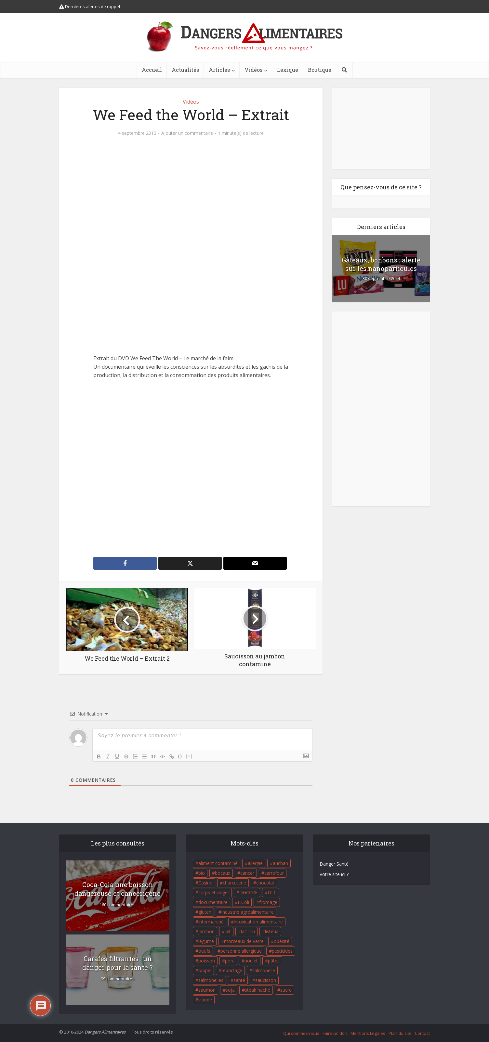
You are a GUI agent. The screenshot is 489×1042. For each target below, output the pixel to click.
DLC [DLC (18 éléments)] (272, 892)
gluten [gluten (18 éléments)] (204, 912)
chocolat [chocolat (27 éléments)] (265, 883)
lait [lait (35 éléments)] (228, 931)
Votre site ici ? (334, 874)
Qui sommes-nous (301, 1033)
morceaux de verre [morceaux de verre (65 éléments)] (244, 941)
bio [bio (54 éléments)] (201, 873)
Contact (422, 1033)
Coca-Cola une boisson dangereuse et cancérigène (117, 888)
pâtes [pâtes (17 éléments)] (274, 961)
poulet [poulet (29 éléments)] (251, 961)
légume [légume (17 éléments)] (206, 941)
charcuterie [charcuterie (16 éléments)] (234, 883)
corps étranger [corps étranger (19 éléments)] (213, 892)
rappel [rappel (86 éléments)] (204, 970)
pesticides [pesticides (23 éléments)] (282, 951)
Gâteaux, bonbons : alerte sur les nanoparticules (381, 264)
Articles (219, 69)
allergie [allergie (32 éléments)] (255, 863)
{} (180, 756)
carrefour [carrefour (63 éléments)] (274, 873)
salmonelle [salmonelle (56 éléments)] (263, 970)
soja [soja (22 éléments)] (230, 990)
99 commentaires (118, 979)
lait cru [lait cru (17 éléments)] (248, 931)
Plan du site (400, 1033)
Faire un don (335, 1033)
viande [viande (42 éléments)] (205, 1000)
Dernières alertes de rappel (89, 6)
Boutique (319, 69)
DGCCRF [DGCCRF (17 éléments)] (248, 892)
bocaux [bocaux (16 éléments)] (222, 873)
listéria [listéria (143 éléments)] (272, 931)
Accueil (152, 69)
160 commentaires (117, 905)
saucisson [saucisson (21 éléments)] (265, 980)
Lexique (287, 69)
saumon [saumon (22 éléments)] (207, 990)
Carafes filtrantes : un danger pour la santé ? (117, 963)
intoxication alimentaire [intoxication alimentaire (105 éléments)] (258, 922)
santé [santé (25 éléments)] (239, 980)
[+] (189, 756)
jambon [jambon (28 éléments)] (206, 931)
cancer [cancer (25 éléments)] (247, 873)
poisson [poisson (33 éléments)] (206, 961)
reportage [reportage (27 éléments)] (231, 970)
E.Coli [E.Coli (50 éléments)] (243, 902)
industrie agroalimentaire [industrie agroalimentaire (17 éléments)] (247, 912)
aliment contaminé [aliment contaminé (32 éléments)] (218, 863)
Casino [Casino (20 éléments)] (205, 883)
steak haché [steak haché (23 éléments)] (257, 990)
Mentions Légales (367, 1033)
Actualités (185, 69)
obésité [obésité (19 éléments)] (281, 941)
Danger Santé (334, 864)
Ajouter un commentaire (187, 133)
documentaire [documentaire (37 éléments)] (213, 902)
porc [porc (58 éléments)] (229, 961)
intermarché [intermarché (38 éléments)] (211, 922)
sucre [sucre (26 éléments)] (286, 990)
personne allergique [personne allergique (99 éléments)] (241, 951)
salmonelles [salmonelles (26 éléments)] (210, 980)
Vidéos (253, 69)
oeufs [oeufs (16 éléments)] (204, 951)
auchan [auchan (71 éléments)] (280, 863)
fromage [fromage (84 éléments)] (268, 902)
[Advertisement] (191, 468)
